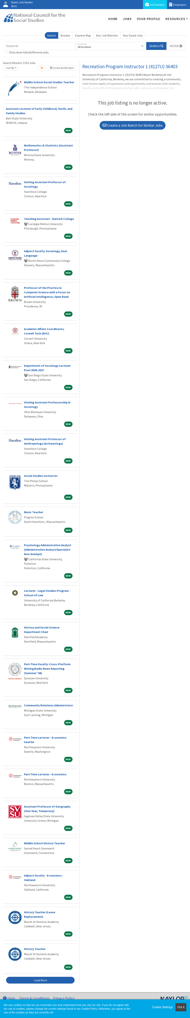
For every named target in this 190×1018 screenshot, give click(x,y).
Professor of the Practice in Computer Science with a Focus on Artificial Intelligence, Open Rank (47, 292)
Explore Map (83, 35)
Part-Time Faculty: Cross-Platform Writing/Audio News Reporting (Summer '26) (47, 668)
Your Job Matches (107, 35)
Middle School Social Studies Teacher (49, 82)
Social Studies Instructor (41, 476)
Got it (180, 1007)
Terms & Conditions (34, 998)
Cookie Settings (162, 1007)
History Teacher (35, 949)
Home (113, 19)
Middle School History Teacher (44, 843)
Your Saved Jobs (133, 35)
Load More (40, 980)
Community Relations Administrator (48, 705)
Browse (65, 35)
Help (9, 998)
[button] (176, 46)
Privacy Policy (64, 998)
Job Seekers (155, 4)
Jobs (127, 19)
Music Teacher (33, 512)
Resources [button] (175, 19)
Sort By (10, 68)
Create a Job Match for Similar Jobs (132, 125)
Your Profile (148, 19)
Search (51, 35)
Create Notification (62, 68)
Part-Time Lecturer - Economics (45, 774)
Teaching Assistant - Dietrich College (49, 219)
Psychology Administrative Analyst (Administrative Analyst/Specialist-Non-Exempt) (47, 549)
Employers (177, 4)
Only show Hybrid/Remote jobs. (29, 52)
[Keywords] (39, 46)
